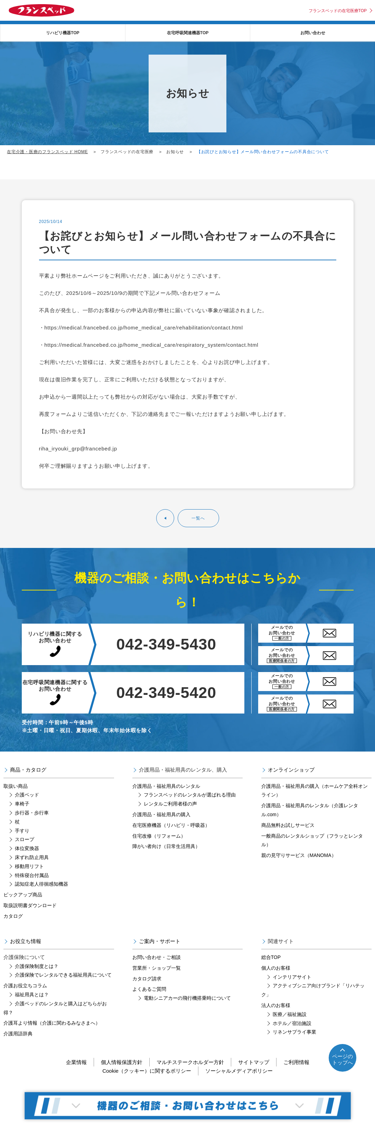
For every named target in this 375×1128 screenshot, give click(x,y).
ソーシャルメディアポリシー (239, 1071)
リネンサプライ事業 (294, 1032)
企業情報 (76, 1062)
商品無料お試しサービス (288, 825)
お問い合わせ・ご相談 (156, 957)
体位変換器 (27, 848)
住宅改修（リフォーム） (159, 836)
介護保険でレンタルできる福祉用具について (63, 975)
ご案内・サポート (159, 941)
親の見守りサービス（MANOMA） (298, 855)
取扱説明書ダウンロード (30, 905)
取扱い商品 (15, 786)
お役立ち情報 (25, 941)
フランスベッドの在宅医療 (127, 151)
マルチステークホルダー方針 (190, 1062)
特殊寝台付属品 (32, 875)
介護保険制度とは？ (36, 966)
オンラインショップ (291, 770)
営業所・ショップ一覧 (156, 968)
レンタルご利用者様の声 (170, 804)
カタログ (13, 916)
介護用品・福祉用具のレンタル (166, 786)
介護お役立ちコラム (25, 985)
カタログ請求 (146, 978)
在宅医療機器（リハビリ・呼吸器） (171, 825)
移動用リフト (29, 866)
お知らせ (175, 151)
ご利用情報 (296, 1062)
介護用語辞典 (17, 1033)
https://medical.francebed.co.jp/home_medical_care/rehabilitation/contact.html (143, 327)
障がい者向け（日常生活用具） (166, 846)
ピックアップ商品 (22, 894)
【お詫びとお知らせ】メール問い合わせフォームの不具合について (263, 151)
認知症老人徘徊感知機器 (41, 884)
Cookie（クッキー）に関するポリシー (146, 1071)
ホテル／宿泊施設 (292, 1023)
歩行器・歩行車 (32, 812)
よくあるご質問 (149, 989)
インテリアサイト (292, 977)
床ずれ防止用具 (32, 857)
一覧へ (198, 518)
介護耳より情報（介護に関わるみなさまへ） (51, 1023)
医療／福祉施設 (290, 1014)
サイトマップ (253, 1062)
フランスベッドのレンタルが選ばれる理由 (190, 795)
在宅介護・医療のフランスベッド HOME (47, 151)
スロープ (24, 839)
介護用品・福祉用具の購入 (161, 814)
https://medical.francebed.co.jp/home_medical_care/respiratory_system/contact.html (151, 345)
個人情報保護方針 (121, 1062)
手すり (22, 830)
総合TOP (271, 957)
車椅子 (22, 804)
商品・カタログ (28, 770)
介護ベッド (27, 795)
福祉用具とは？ (32, 994)
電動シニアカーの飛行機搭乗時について (187, 998)
